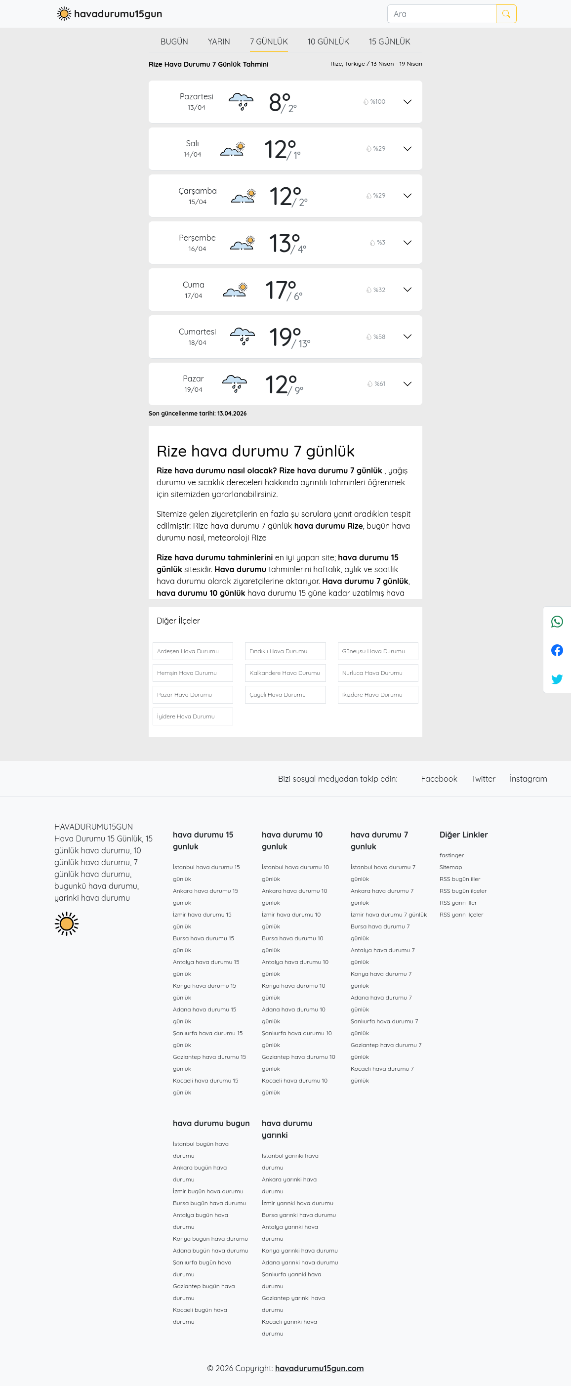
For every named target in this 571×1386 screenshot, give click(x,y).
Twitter (484, 779)
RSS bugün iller (460, 878)
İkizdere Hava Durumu (372, 694)
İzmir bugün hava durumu (208, 1191)
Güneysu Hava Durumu (373, 651)
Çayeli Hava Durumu (277, 694)
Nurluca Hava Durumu (372, 672)
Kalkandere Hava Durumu (284, 672)
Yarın (219, 41)
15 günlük (389, 41)
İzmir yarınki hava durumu (297, 1203)
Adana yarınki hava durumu (300, 1262)
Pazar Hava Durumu (184, 694)
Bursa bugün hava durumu (209, 1203)
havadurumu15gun (108, 13)
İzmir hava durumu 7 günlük (389, 914)
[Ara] (441, 13)
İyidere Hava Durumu (186, 716)
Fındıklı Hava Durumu (278, 651)
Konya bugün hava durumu (210, 1238)
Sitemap (451, 867)
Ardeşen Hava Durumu (188, 651)
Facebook (440, 779)
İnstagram (528, 779)
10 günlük (328, 41)
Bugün (174, 41)
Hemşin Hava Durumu (187, 672)
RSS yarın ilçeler (462, 914)
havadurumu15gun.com (319, 1368)
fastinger (452, 855)
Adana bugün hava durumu (210, 1250)
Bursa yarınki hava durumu (299, 1214)
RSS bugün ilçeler (463, 890)
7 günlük (269, 41)
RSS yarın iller (458, 902)
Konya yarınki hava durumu (300, 1250)
